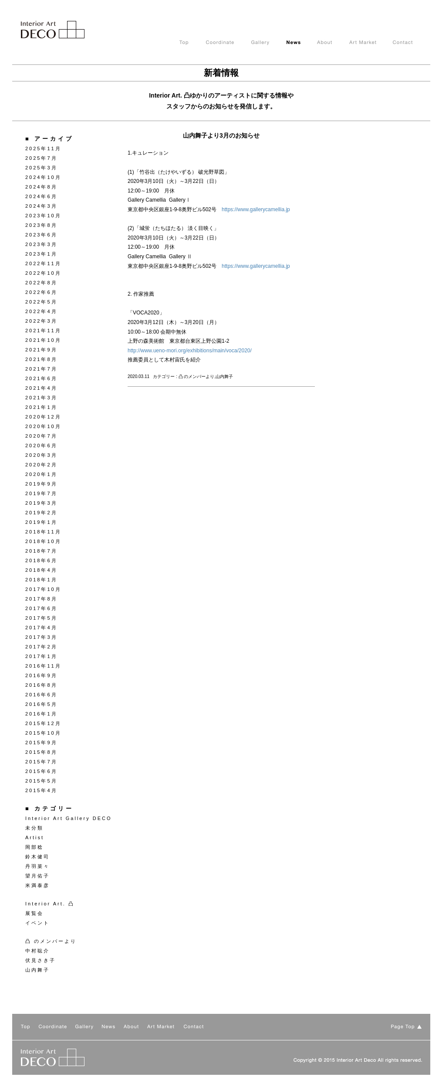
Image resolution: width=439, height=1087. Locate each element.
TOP (192, 42)
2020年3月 (41, 455)
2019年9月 (41, 483)
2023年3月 (41, 244)
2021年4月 (41, 388)
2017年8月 (41, 598)
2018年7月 (41, 551)
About (333, 42)
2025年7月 (41, 158)
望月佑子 (37, 875)
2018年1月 (41, 579)
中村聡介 (37, 950)
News (302, 42)
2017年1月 (41, 656)
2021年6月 (41, 378)
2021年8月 (41, 359)
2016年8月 (41, 685)
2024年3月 (41, 206)
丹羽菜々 (37, 866)
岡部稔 (34, 847)
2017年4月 (41, 627)
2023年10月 (43, 215)
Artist (34, 837)
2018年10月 (43, 541)
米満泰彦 (37, 885)
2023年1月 (41, 254)
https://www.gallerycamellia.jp (256, 209)
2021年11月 (43, 330)
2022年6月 (41, 292)
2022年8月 (41, 282)
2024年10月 (43, 177)
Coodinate (228, 42)
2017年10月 (43, 589)
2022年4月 (41, 311)
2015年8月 (41, 752)
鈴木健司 (37, 856)
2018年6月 (41, 560)
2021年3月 (41, 397)
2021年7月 (41, 368)
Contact (411, 42)
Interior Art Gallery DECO (68, 818)
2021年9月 (41, 349)
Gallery (269, 42)
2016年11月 (43, 665)
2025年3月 (41, 167)
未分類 (34, 827)
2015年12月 (43, 723)
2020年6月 (41, 445)
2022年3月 (41, 321)
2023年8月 (41, 225)
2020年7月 (41, 436)
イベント (37, 922)
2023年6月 (41, 234)
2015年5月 (41, 780)
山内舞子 (37, 969)
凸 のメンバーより (51, 941)
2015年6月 (41, 771)
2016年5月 (41, 704)
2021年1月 (41, 407)
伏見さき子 (40, 960)
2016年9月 (41, 675)
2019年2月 (41, 512)
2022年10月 (43, 273)
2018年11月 (43, 531)
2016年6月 (41, 694)
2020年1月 (41, 474)
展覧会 (34, 913)
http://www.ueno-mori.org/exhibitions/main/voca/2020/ (190, 351)
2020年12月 (43, 416)
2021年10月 (43, 340)
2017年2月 (41, 646)
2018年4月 (41, 570)
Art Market (371, 42)
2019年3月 (41, 503)
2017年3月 (41, 637)
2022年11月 (43, 263)
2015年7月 (41, 761)
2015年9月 (41, 742)
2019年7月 (41, 493)
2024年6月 (41, 196)
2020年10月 (43, 426)
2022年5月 (41, 301)
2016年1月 (41, 713)
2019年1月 (41, 522)
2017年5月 (41, 618)
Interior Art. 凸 (49, 903)
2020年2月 (41, 464)
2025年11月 (43, 148)
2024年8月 (41, 186)
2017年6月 (41, 608)
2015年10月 (43, 733)
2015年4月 (41, 790)
